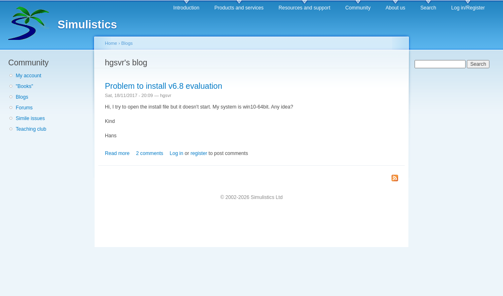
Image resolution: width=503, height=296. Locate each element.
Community (358, 8)
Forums (24, 108)
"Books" (24, 86)
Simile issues (30, 118)
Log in (176, 153)
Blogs (22, 97)
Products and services (239, 8)
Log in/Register (468, 8)
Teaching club (31, 129)
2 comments (149, 153)
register (198, 153)
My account (28, 76)
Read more (117, 153)
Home (111, 43)
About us (395, 8)
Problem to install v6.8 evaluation (163, 85)
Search (428, 8)
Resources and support (304, 8)
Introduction (186, 8)
